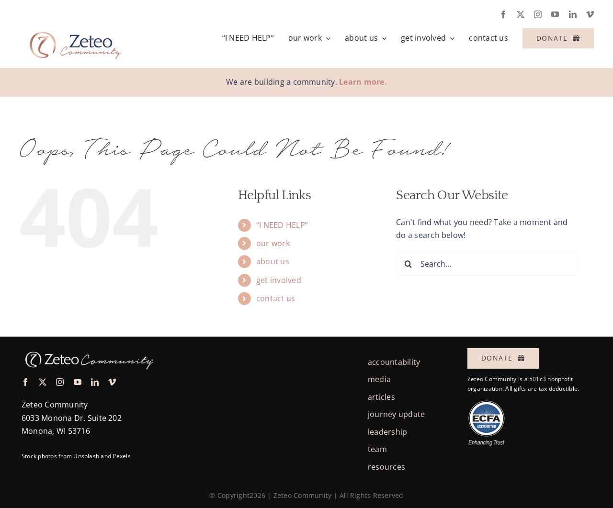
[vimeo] (590, 14)
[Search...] (487, 264)
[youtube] (555, 14)
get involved (278, 280)
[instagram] (538, 14)
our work (273, 243)
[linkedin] (573, 14)
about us (272, 261)
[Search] (408, 264)
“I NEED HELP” (282, 225)
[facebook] (503, 14)
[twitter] (520, 14)
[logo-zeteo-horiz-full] (74, 26)
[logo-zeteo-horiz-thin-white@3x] (88, 349)
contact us (275, 298)
